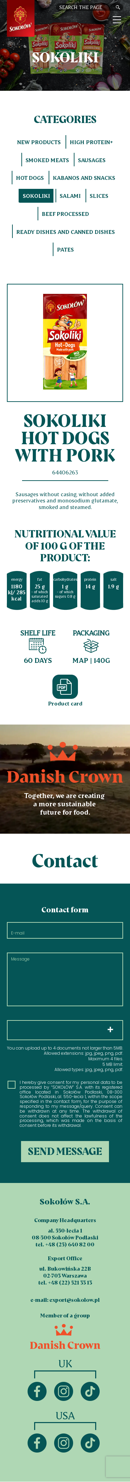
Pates (65, 249)
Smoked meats (47, 160)
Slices (99, 195)
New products (39, 142)
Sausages (92, 160)
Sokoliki (36, 195)
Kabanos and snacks (84, 177)
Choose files (65, 1030)
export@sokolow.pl (74, 1299)
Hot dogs (30, 177)
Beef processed (65, 213)
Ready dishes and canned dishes (65, 231)
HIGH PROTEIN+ (91, 142)
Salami (70, 195)
